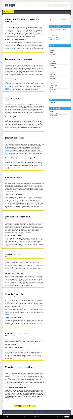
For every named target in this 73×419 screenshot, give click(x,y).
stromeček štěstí (15, 188)
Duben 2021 (53, 72)
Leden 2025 (52, 48)
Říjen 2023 (52, 54)
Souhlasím (66, 416)
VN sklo (10, 5)
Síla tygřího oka (12, 98)
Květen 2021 (53, 69)
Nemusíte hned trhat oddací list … (20, 367)
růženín (22, 244)
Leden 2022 (52, 61)
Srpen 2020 (52, 83)
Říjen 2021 (52, 65)
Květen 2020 (53, 89)
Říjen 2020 (52, 78)
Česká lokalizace (53, 117)
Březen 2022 (53, 59)
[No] (71, 417)
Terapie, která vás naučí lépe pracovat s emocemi (22, 20)
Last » (34, 405)
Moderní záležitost (13, 254)
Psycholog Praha (22, 381)
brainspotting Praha (9, 48)
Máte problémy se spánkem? (17, 217)
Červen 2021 (53, 67)
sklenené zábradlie (19, 343)
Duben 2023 (53, 56)
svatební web (28, 279)
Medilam (7, 88)
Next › (30, 405)
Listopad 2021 (53, 63)
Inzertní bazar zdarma (14, 138)
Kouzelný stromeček (14, 177)
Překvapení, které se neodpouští (18, 59)
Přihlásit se (52, 111)
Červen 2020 (53, 87)
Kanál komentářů (53, 115)
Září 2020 (52, 80)
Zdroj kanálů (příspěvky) (55, 113)
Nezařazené (52, 102)
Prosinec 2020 (53, 76)
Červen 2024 (53, 52)
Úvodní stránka (8, 11)
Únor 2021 (52, 74)
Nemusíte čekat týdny (14, 294)
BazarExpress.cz (9, 150)
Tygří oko (40, 104)
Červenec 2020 (53, 85)
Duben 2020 (53, 91)
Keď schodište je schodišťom (17, 333)
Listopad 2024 (53, 50)
